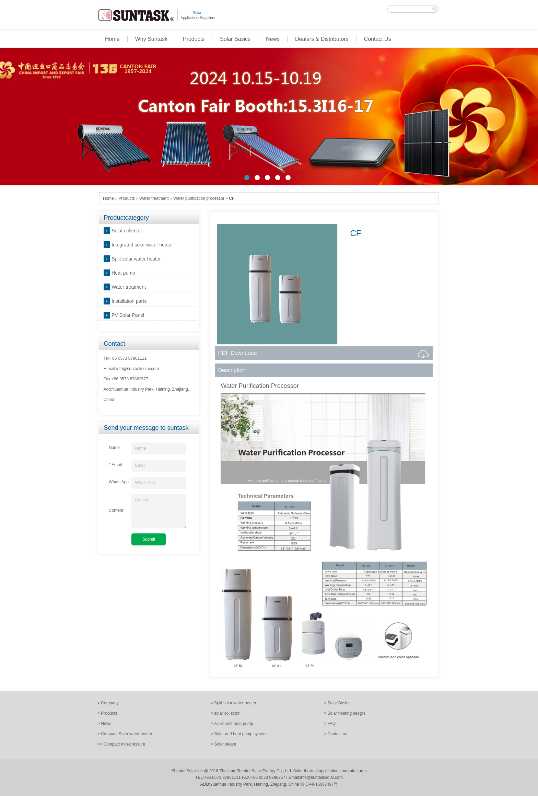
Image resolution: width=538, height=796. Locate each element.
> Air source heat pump (232, 723)
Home (112, 39)
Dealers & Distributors (322, 39)
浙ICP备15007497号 (319, 784)
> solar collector (225, 713)
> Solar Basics (337, 703)
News (273, 39)
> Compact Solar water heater (124, 733)
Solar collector (127, 230)
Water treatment (154, 198)
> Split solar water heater (233, 703)
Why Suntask (151, 39)
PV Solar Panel (128, 315)
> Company (108, 703)
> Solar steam (223, 744)
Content (158, 511)
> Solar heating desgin (344, 713)
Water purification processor (198, 198)
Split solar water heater (136, 259)
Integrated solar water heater (142, 244)
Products (193, 39)
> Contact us (335, 733)
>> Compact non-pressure (121, 744)
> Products (107, 713)
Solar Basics (235, 39)
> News (104, 723)
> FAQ (330, 723)
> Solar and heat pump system (239, 733)
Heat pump (123, 273)
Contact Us (377, 39)
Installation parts (129, 301)
